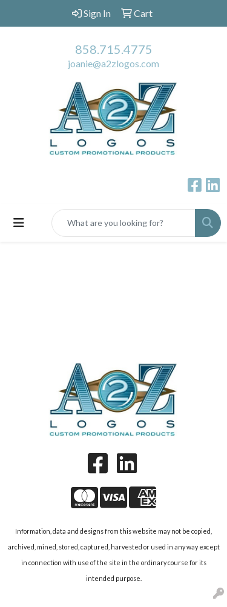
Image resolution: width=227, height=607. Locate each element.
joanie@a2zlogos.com (113, 63)
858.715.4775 (114, 49)
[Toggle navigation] (18, 222)
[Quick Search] (123, 223)
